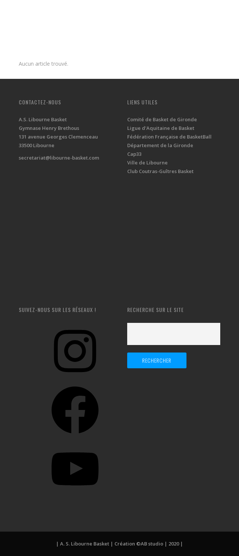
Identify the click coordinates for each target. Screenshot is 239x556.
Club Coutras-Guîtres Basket (160, 171)
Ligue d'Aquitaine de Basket (160, 128)
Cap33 (134, 154)
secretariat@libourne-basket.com (59, 157)
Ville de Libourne (147, 162)
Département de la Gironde (160, 145)
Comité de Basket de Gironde (162, 119)
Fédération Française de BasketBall (169, 136)
